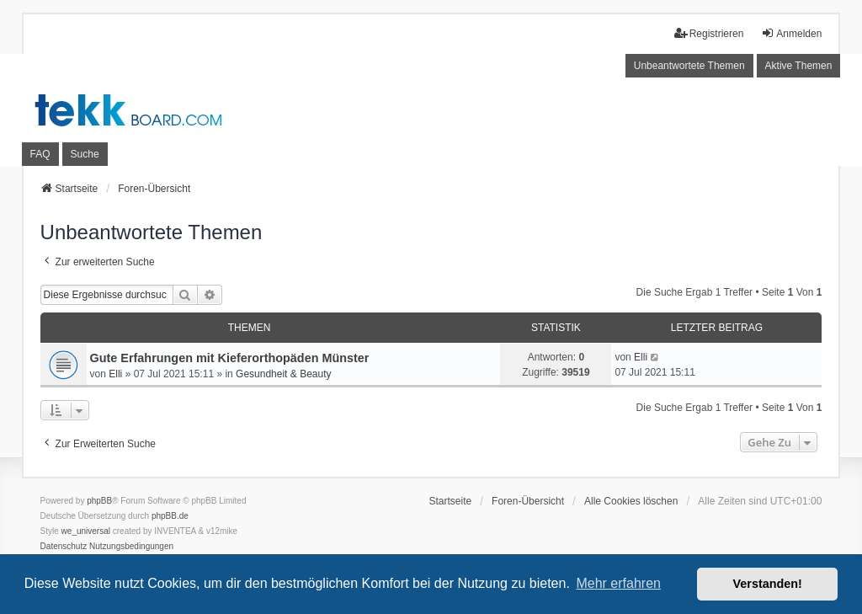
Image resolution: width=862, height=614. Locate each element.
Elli (115, 374)
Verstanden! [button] (767, 583)
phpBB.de (170, 516)
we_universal (85, 531)
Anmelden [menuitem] (791, 33)
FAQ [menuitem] (40, 154)
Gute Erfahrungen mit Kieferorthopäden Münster (230, 358)
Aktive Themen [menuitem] (799, 66)
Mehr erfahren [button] (618, 583)
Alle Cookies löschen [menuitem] (631, 501)
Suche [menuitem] (85, 154)
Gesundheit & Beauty (283, 374)
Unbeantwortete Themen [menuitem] (689, 66)
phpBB (99, 500)
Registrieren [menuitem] (709, 33)
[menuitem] (64, 546)
